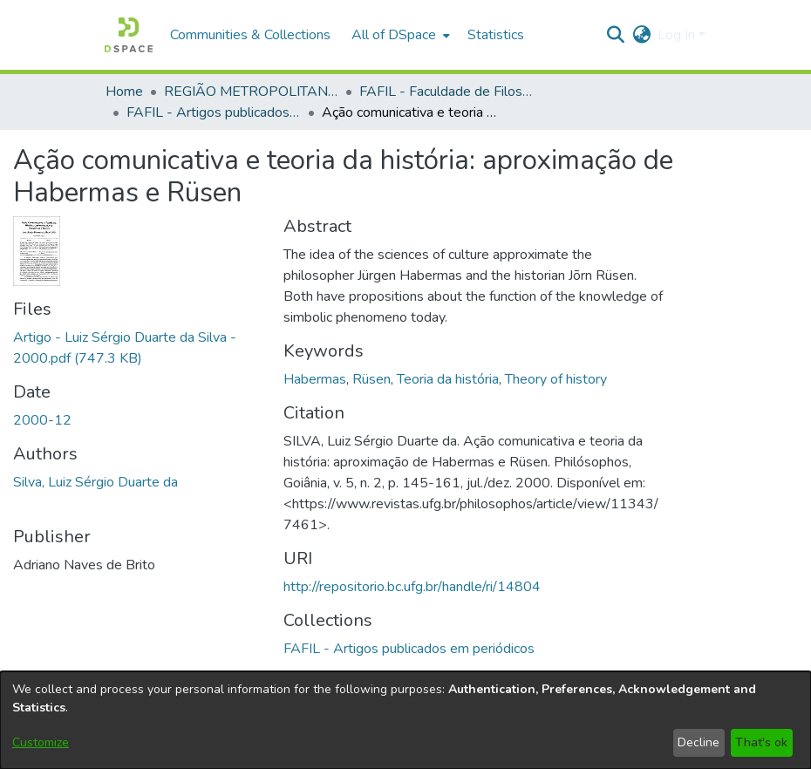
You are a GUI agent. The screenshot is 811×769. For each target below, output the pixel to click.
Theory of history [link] (556, 379)
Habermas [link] (314, 379)
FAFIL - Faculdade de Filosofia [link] (446, 91)
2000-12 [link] (42, 420)
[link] (409, 648)
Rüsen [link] (371, 379)
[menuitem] (399, 35)
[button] (129, 34)
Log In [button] (678, 34)
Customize (40, 742)
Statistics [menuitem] (495, 34)
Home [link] (124, 91)
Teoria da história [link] (448, 379)
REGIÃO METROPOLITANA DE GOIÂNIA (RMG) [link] (251, 91)
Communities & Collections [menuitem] (250, 34)
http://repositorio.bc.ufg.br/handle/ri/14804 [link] (412, 586)
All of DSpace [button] (393, 34)
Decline (698, 742)
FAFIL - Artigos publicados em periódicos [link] (213, 112)
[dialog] (405, 720)
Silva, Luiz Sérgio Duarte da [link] (95, 482)
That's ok (761, 742)
